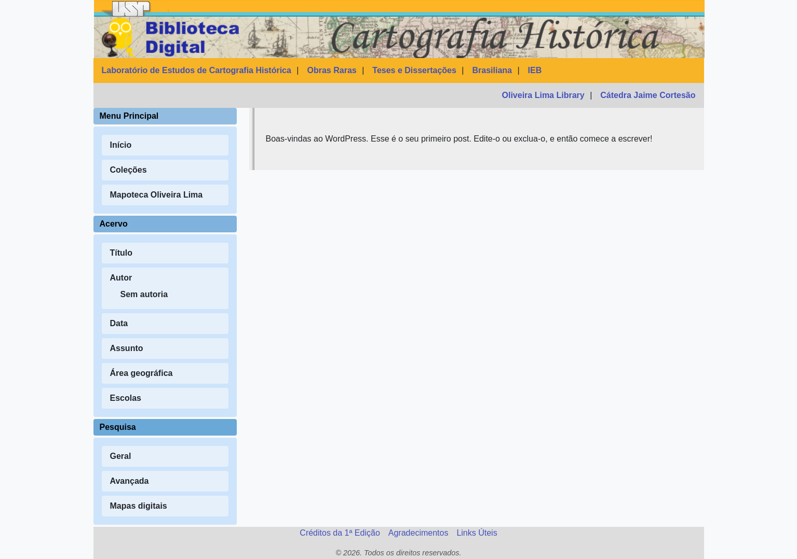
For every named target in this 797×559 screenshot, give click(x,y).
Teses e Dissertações (414, 70)
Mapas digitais (138, 505)
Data (119, 323)
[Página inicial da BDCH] (399, 37)
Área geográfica (141, 373)
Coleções (128, 169)
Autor (121, 277)
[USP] (131, 8)
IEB (535, 70)
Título (121, 252)
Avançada (129, 481)
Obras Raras (332, 70)
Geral (120, 456)
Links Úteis (476, 532)
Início (121, 145)
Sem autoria (144, 294)
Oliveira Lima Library (543, 95)
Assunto (126, 348)
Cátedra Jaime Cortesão (647, 95)
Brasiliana (492, 70)
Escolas (125, 398)
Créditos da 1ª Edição (340, 532)
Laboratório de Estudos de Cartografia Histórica (196, 70)
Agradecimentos (418, 532)
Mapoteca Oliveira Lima (156, 194)
